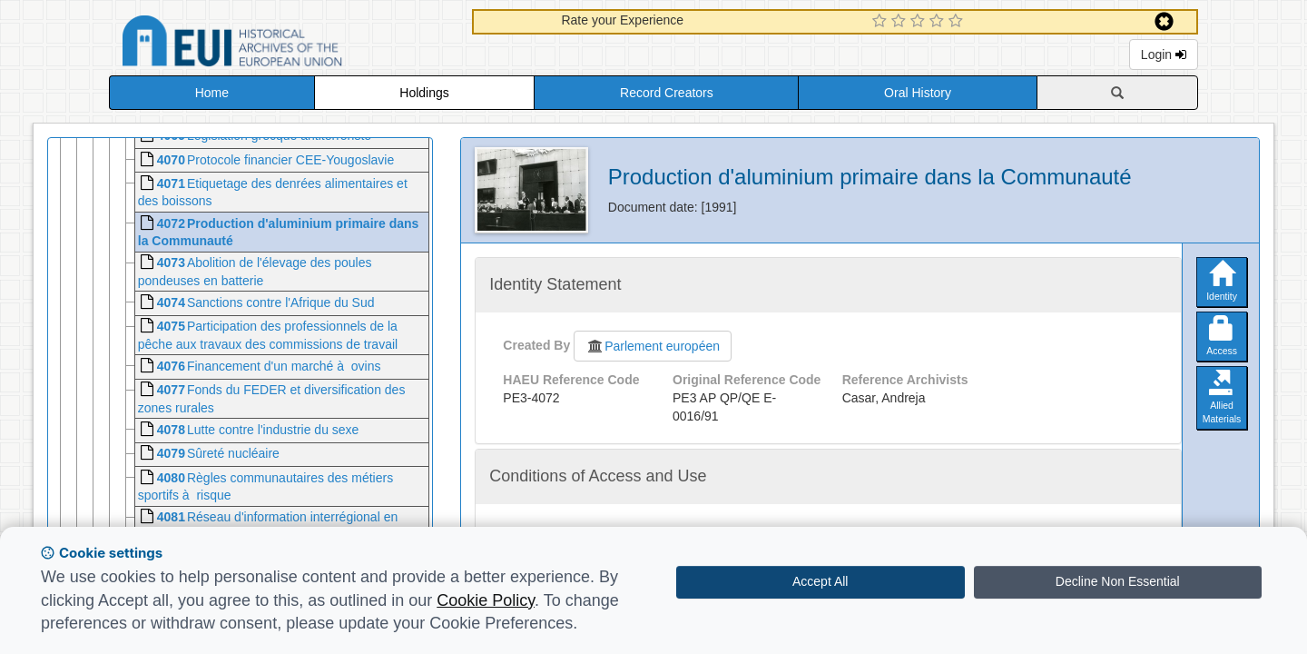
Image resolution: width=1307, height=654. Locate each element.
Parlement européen (652, 346)
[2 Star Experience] (900, 22)
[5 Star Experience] (958, 22)
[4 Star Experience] (938, 22)
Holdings (423, 92)
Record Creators (666, 92)
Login (1163, 54)
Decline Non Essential (1118, 581)
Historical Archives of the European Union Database (283, 44)
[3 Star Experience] (919, 22)
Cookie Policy (486, 600)
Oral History (917, 92)
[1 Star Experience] (881, 22)
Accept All (820, 581)
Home (212, 92)
